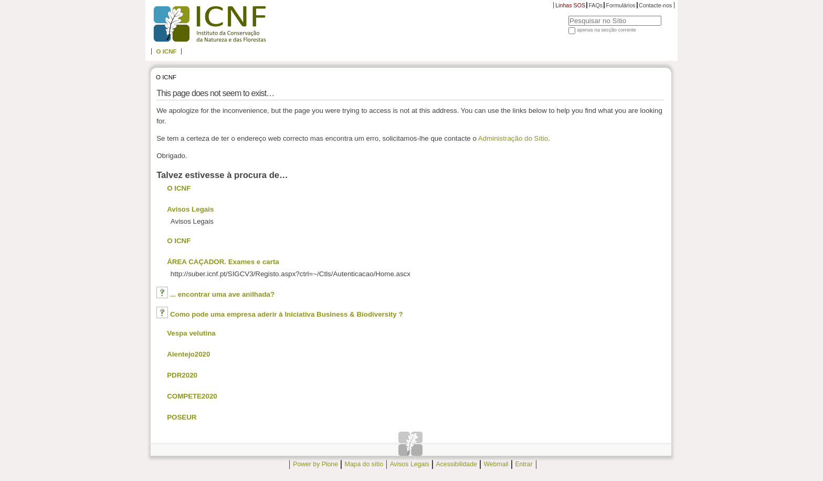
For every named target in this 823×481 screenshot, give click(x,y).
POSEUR (181, 417)
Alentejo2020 (188, 354)
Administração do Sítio (513, 138)
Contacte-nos (655, 5)
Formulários (620, 5)
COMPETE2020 (192, 396)
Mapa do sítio (364, 464)
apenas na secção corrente (606, 30)
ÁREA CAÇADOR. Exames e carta (223, 262)
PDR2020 (182, 375)
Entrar (523, 464)
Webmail (495, 464)
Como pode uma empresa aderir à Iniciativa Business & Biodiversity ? (286, 314)
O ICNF (166, 51)
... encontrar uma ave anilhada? (222, 294)
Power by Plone (315, 464)
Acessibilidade (456, 464)
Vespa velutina (191, 333)
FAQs (595, 5)
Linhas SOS (570, 5)
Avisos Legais (190, 209)
